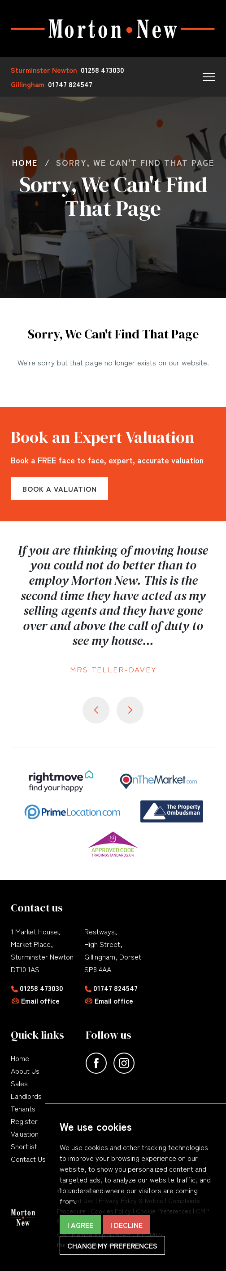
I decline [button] (126, 1224)
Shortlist (24, 1146)
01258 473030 (41, 987)
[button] (209, 77)
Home (20, 1058)
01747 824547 (115, 987)
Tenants (23, 1108)
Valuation (25, 1133)
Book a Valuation (59, 488)
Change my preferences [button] (112, 1245)
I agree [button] (80, 1224)
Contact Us (28, 1158)
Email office (40, 1000)
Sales (19, 1083)
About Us (25, 1070)
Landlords (26, 1095)
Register (24, 1120)
